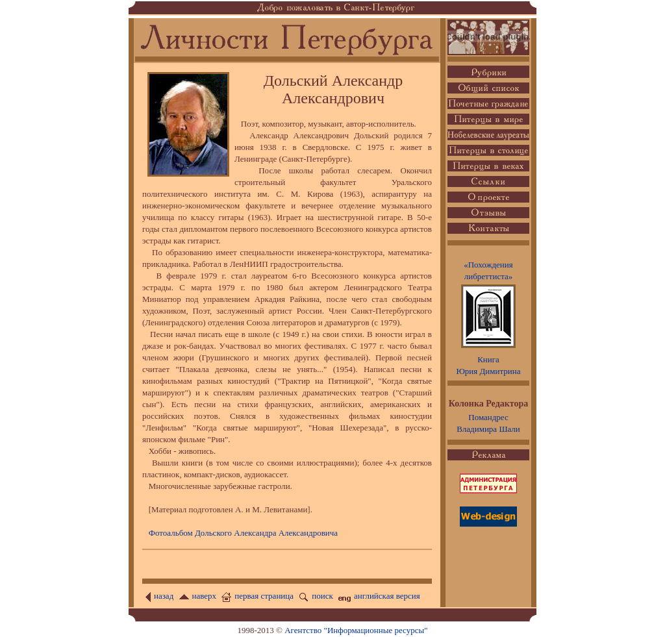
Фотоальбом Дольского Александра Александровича (243, 533)
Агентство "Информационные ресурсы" (355, 630)
